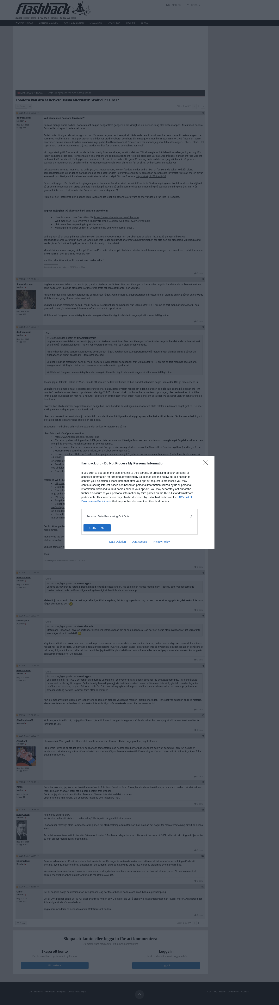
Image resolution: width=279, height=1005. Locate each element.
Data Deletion (117, 542)
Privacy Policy (161, 542)
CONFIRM (101, 528)
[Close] (206, 463)
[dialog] (139, 502)
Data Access (139, 542)
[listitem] (139, 516)
